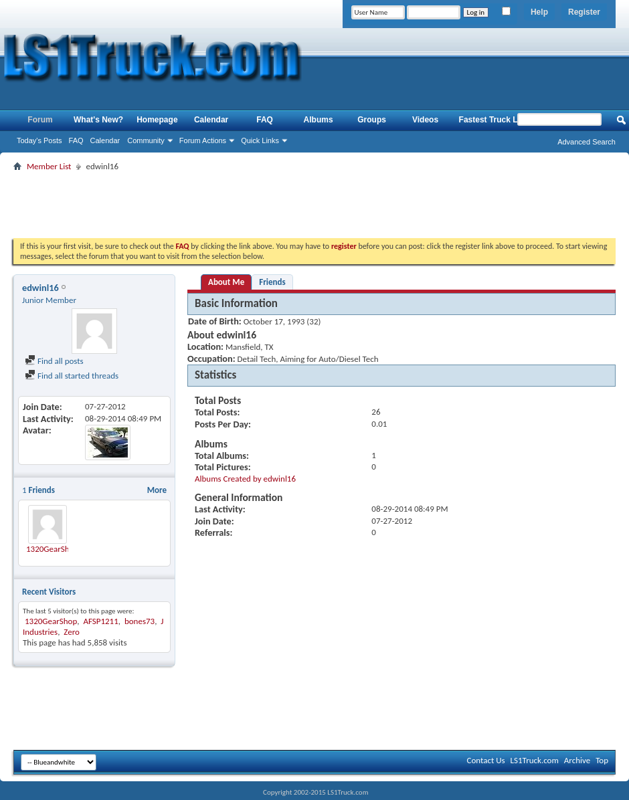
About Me (226, 282)
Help (539, 12)
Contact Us (485, 760)
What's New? (98, 119)
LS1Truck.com (535, 760)
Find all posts (54, 361)
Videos (425, 119)
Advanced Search (586, 142)
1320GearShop (52, 549)
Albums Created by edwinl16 (245, 479)
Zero (72, 632)
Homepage (157, 119)
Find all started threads (71, 376)
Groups (371, 119)
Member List (49, 166)
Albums (318, 119)
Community (146, 140)
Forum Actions (202, 140)
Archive (577, 760)
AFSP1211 (100, 621)
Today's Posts (39, 140)
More (157, 490)
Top (602, 760)
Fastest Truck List (493, 119)
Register (584, 12)
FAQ (76, 140)
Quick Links (260, 140)
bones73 (139, 621)
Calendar (105, 140)
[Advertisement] (314, 205)
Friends (272, 282)
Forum (39, 119)
